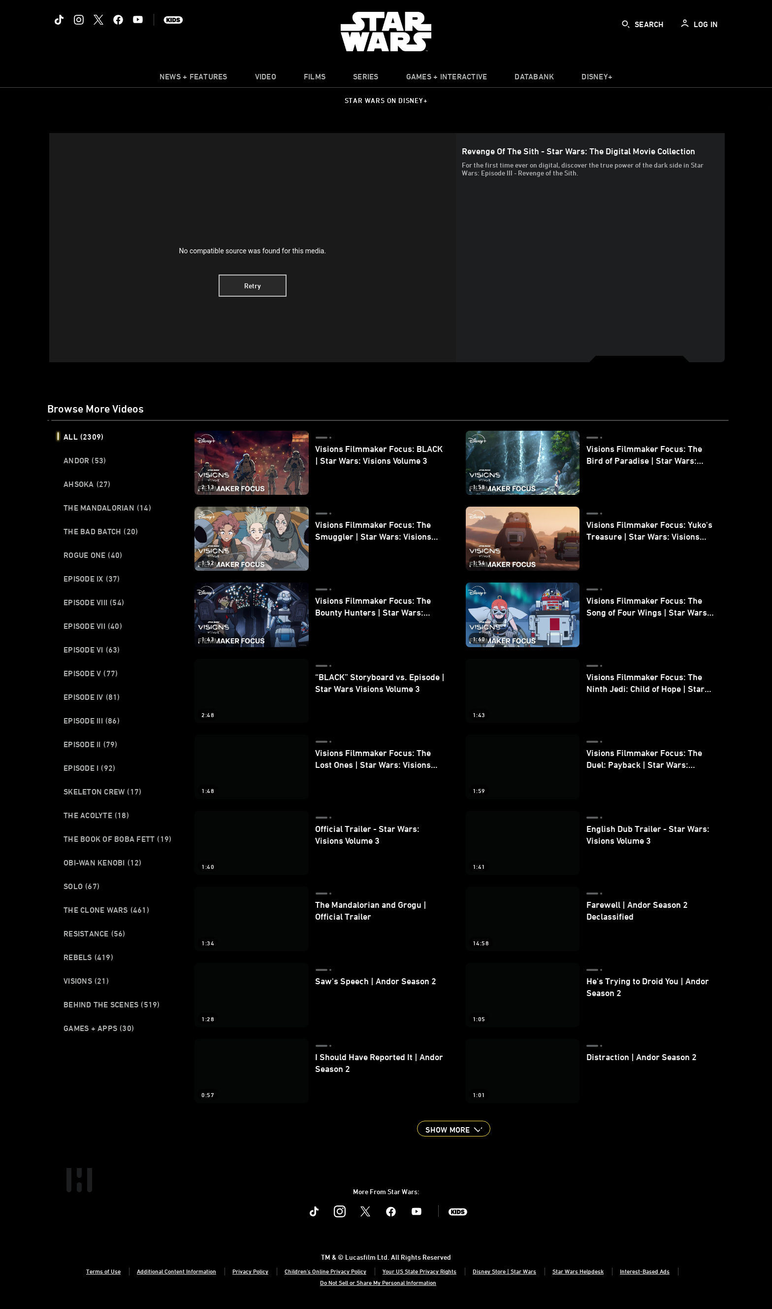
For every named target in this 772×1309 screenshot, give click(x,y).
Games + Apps (99, 1028)
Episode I (89, 768)
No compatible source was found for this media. (252, 251)
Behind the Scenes (112, 1004)
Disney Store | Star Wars (504, 1271)
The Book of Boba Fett (117, 839)
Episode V (91, 673)
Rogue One (93, 555)
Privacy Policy (250, 1271)
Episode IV (92, 697)
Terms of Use (103, 1271)
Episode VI (92, 649)
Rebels (88, 957)
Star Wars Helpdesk (578, 1271)
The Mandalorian (107, 508)
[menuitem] (265, 79)
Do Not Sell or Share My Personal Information (378, 1282)
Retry (252, 285)
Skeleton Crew (102, 791)
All (83, 437)
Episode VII (93, 626)
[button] (453, 1129)
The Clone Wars (106, 910)
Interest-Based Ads (645, 1271)
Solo (81, 886)
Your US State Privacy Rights (419, 1271)
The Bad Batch (101, 531)
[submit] (626, 24)
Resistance (95, 933)
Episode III (92, 720)
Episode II (91, 744)
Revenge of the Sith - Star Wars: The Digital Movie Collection (578, 151)
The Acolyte (96, 815)
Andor (85, 460)
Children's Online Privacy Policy (325, 1271)
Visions (86, 981)
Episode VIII (94, 602)
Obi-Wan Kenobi (103, 862)
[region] (252, 247)
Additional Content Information (176, 1271)
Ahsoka (87, 484)
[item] (193, 79)
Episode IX (92, 579)
